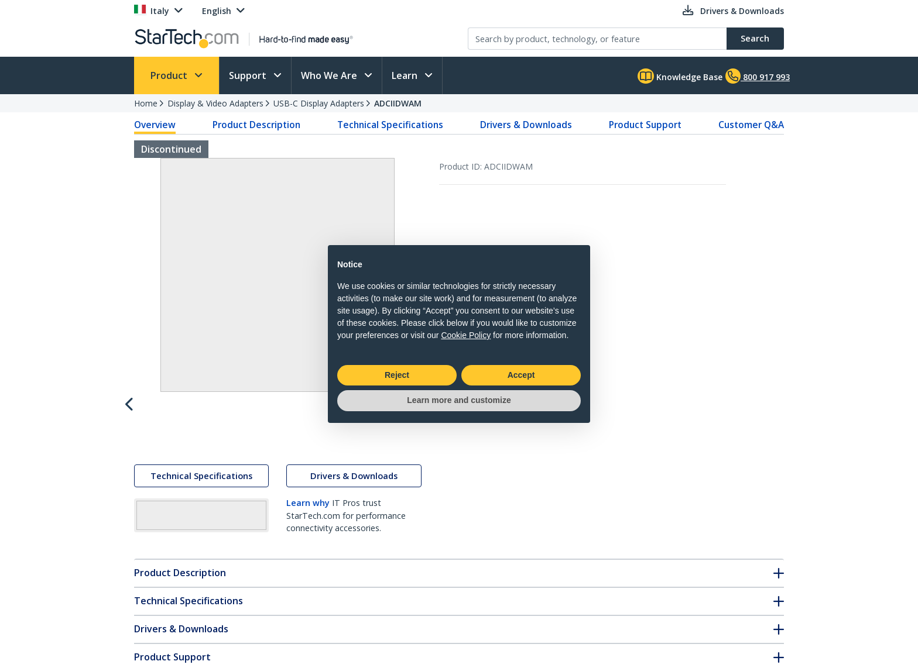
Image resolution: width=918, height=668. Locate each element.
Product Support (645, 124)
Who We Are (330, 75)
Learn (406, 75)
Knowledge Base (680, 76)
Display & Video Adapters (215, 103)
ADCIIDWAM (398, 103)
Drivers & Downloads (526, 124)
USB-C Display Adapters (318, 103)
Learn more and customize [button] (459, 400)
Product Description (256, 124)
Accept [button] (521, 375)
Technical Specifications (390, 124)
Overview (155, 124)
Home (145, 103)
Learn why (308, 502)
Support (249, 75)
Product (170, 75)
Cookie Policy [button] (466, 335)
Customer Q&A (751, 124)
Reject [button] (397, 375)
